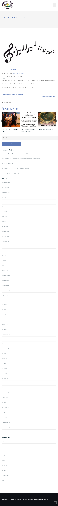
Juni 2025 (4, 202)
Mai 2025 (4, 207)
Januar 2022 (5, 378)
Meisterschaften (5, 475)
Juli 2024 (4, 246)
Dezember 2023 (6, 275)
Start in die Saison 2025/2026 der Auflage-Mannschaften (15, 168)
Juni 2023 (4, 304)
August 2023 (5, 295)
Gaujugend (4, 470)
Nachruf (4, 480)
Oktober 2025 (5, 187)
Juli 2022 (4, 353)
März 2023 (4, 319)
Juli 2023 (4, 299)
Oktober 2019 (5, 432)
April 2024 (4, 260)
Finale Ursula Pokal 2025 (8, 163)
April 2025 (4, 211)
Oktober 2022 (5, 343)
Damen (3, 460)
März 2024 (4, 265)
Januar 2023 (5, 329)
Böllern (3, 455)
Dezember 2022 (6, 334)
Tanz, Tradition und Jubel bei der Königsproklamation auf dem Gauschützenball (21, 158)
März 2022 (4, 373)
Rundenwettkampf (6, 485)
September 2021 (6, 392)
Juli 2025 (4, 197)
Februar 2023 (5, 324)
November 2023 (6, 280)
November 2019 (6, 427)
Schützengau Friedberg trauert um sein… (28, 130)
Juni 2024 (4, 251)
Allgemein (14, 69)
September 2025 (6, 192)
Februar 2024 (5, 270)
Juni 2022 (4, 358)
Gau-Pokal (4, 465)
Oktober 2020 (5, 407)
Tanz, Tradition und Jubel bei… (10, 130)
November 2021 (6, 383)
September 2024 (6, 241)
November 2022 (6, 339)
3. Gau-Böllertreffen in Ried (48, 96)
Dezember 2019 (6, 422)
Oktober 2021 (5, 388)
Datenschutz (44, 499)
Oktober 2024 (5, 236)
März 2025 (4, 216)
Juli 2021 (4, 402)
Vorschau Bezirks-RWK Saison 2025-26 (11, 173)
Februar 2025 (5, 221)
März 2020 (4, 417)
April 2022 (4, 368)
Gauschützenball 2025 (46, 129)
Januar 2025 (5, 226)
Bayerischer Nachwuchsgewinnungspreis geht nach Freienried (17, 153)
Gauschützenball (8, 102)
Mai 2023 (4, 309)
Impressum (37, 499)
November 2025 (6, 182)
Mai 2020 (4, 412)
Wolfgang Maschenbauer (18, 73)
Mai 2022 (4, 363)
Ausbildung (4, 450)
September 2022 (6, 348)
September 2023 (6, 290)
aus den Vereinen (6, 446)
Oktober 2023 (5, 285)
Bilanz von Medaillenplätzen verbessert (13, 94)
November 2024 (6, 231)
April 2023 (4, 314)
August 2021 (5, 397)
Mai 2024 (4, 255)
